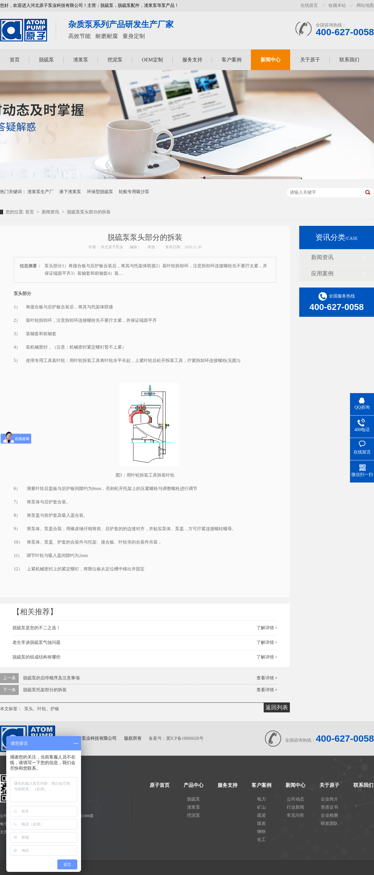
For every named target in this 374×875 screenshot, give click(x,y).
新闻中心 (270, 59)
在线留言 (309, 5)
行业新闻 (295, 807)
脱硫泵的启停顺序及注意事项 (51, 678)
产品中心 (194, 785)
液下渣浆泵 (70, 191)
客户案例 (232, 59)
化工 (261, 839)
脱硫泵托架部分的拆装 (45, 689)
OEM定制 (152, 59)
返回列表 (277, 707)
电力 (261, 799)
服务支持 (192, 59)
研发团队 (329, 823)
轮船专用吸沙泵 (134, 191)
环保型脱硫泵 (100, 191)
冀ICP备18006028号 (185, 738)
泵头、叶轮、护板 (41, 708)
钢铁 (261, 831)
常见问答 (295, 815)
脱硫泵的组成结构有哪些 (36, 657)
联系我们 (349, 59)
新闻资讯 (51, 212)
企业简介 (329, 799)
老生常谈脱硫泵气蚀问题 (36, 642)
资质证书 (329, 807)
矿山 (261, 807)
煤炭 (261, 823)
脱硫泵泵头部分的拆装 (89, 212)
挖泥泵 (115, 59)
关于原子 (310, 59)
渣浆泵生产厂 (40, 191)
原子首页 (160, 785)
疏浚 (261, 815)
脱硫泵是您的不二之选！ (36, 627)
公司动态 (295, 799)
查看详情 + (267, 678)
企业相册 (329, 815)
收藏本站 (337, 5)
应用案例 (322, 273)
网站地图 (365, 5)
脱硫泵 (46, 59)
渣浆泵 (80, 59)
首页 (15, 59)
